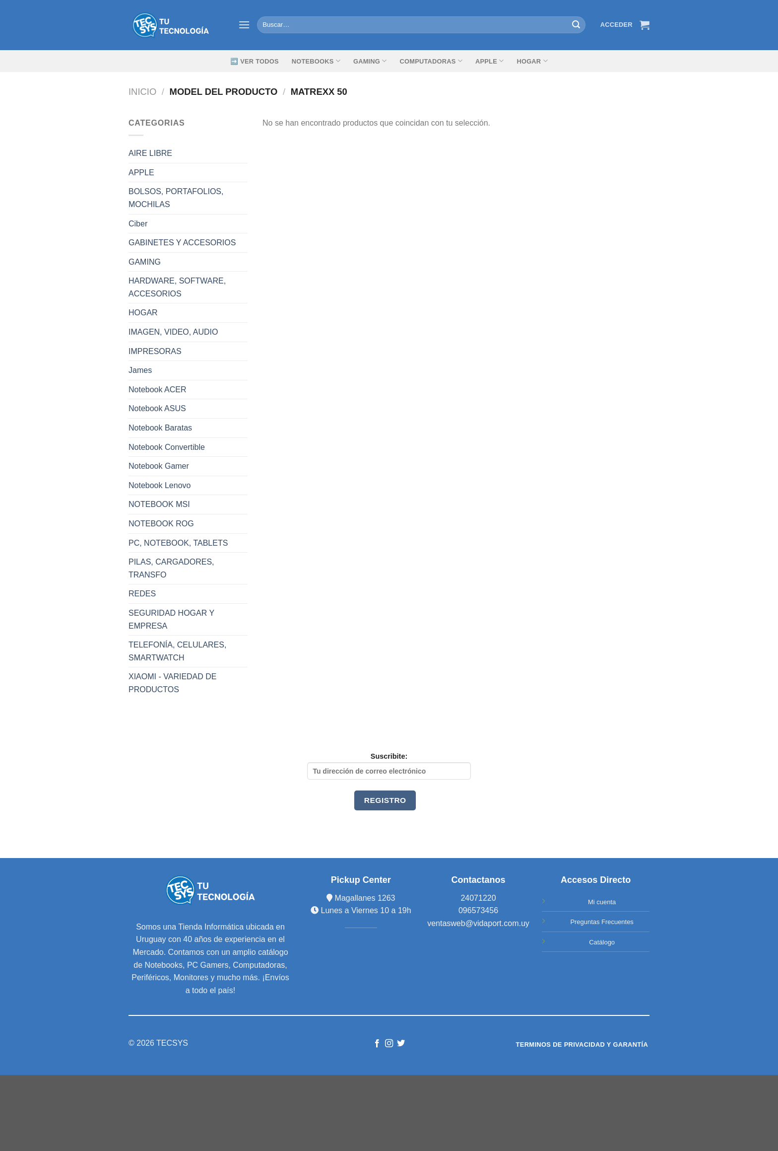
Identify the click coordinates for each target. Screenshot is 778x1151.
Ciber (138, 223)
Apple (489, 61)
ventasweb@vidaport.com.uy (478, 923)
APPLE (141, 172)
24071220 (478, 898)
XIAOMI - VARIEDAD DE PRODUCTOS (173, 683)
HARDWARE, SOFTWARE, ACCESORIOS (177, 287)
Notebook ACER (158, 389)
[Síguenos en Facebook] (377, 1043)
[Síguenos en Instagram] (389, 1043)
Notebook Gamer (159, 466)
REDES (142, 593)
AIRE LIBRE (150, 153)
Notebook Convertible (167, 447)
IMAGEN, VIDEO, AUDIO (173, 332)
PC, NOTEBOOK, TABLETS (178, 543)
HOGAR (143, 312)
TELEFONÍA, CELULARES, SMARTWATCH (177, 651)
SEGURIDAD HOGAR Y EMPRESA (171, 619)
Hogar (532, 61)
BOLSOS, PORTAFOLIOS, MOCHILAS (176, 198)
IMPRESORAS (155, 351)
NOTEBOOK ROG (161, 523)
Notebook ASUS (157, 408)
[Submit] (576, 24)
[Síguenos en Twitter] (401, 1043)
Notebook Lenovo (160, 485)
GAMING (370, 61)
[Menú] (244, 24)
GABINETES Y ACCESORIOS (182, 242)
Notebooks (316, 61)
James (140, 370)
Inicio (142, 91)
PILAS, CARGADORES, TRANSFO (171, 568)
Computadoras (431, 61)
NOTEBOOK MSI (159, 504)
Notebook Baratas (160, 428)
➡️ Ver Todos (254, 61)
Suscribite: (389, 766)
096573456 (478, 910)
